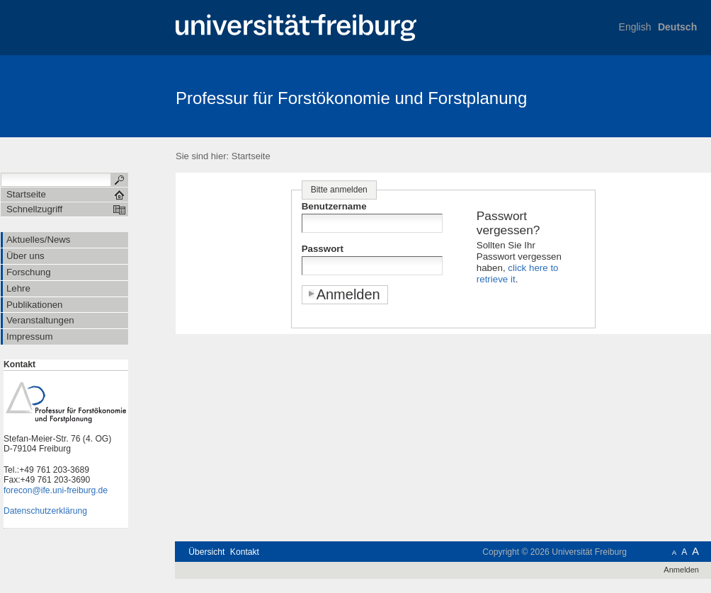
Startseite (251, 156)
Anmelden (681, 569)
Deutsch (677, 27)
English (635, 27)
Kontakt (244, 552)
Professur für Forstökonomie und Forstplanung (351, 98)
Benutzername (334, 206)
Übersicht (206, 552)
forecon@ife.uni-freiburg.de (56, 490)
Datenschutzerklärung (45, 511)
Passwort (322, 248)
